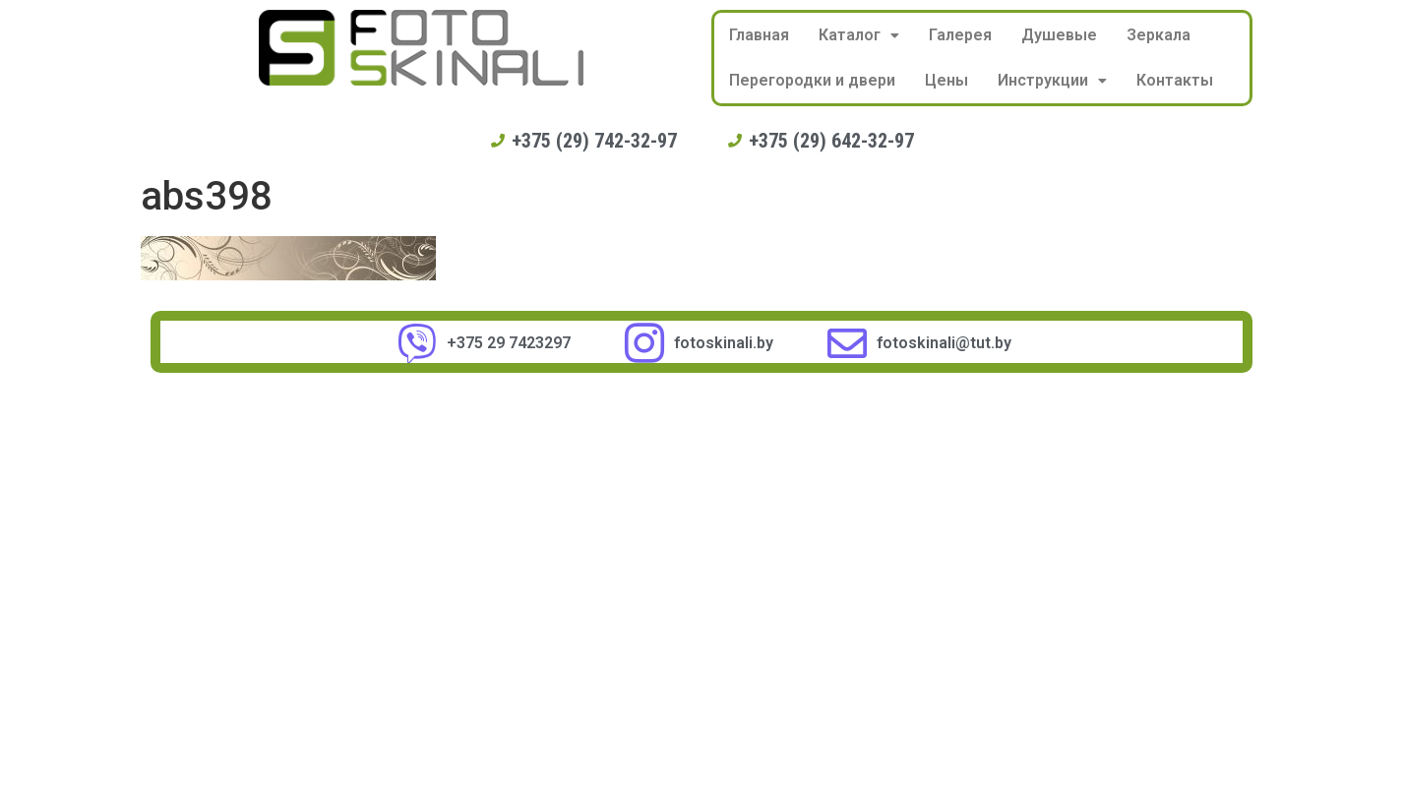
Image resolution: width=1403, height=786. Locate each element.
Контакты (1174, 80)
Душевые (1059, 35)
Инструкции (1052, 80)
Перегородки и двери (812, 80)
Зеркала (1158, 35)
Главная (759, 35)
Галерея (960, 35)
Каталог (859, 35)
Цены (946, 80)
